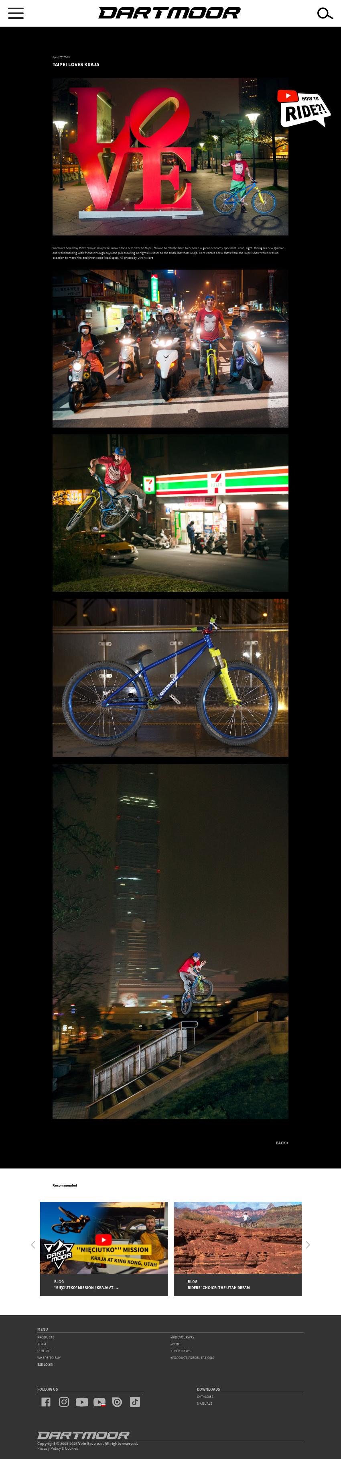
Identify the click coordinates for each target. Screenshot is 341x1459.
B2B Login (45, 1364)
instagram (64, 1402)
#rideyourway (182, 1337)
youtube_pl (99, 1402)
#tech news (180, 1351)
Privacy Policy (49, 1448)
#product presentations (192, 1357)
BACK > (282, 1143)
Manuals (204, 1403)
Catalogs (205, 1396)
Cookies (71, 1448)
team (41, 1344)
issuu (117, 1402)
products (46, 1337)
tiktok (135, 1402)
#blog (175, 1344)
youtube (82, 1402)
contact (44, 1351)
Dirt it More (145, 258)
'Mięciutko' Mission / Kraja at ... (86, 1287)
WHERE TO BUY (49, 1357)
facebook (46, 1402)
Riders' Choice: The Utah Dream (219, 1287)
